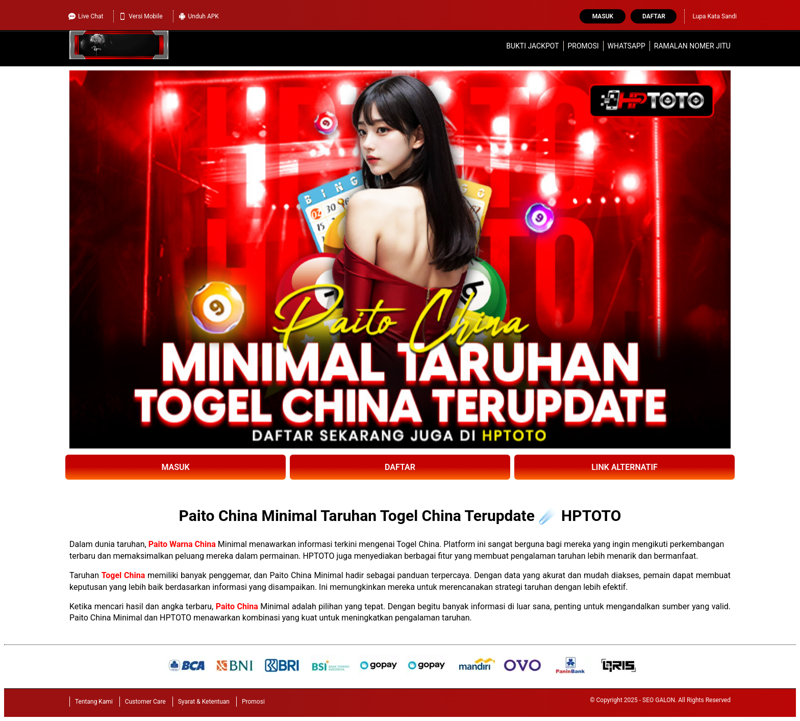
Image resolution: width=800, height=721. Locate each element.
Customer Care (145, 701)
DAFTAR (400, 467)
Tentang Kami (94, 701)
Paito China (237, 606)
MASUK (175, 467)
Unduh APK (199, 16)
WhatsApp (626, 46)
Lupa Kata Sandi (714, 16)
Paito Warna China (182, 544)
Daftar (653, 16)
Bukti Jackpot (532, 46)
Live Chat (85, 16)
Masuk (602, 16)
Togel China (123, 575)
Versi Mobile (140, 16)
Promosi (583, 46)
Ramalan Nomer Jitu (692, 46)
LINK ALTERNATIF (624, 467)
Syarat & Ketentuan (204, 701)
